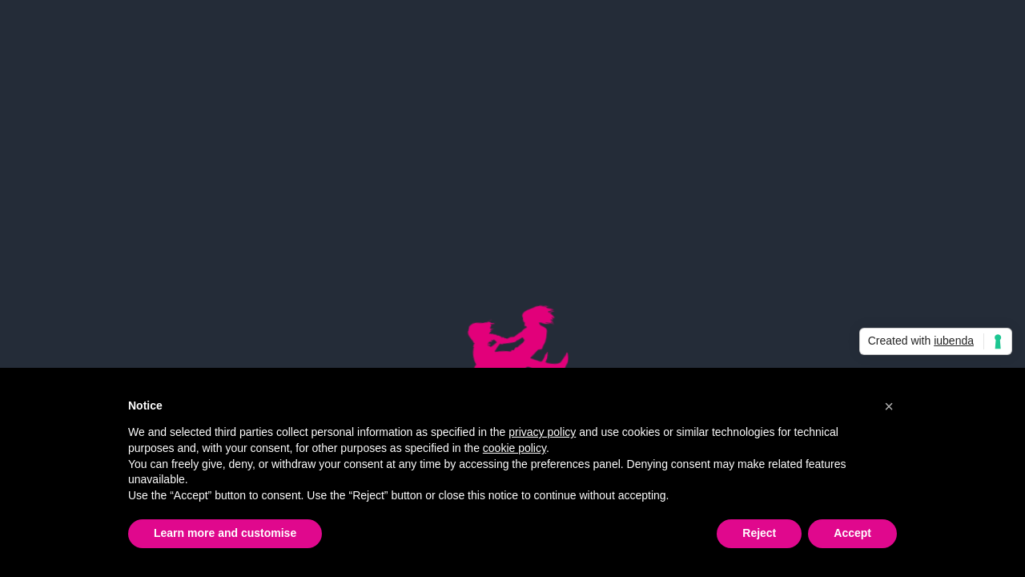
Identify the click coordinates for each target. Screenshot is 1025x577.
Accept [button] (852, 533)
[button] (889, 406)
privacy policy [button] (542, 432)
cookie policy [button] (514, 448)
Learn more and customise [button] (225, 533)
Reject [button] (759, 533)
